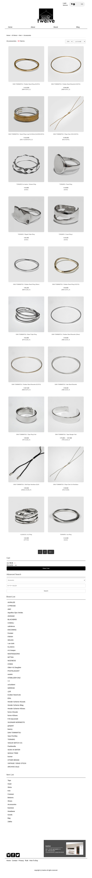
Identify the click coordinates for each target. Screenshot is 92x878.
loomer (10, 756)
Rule (26, 860)
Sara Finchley (13, 736)
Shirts (10, 787)
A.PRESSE (12, 606)
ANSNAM (11, 616)
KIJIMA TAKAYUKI (14, 695)
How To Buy (33, 860)
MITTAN (11, 657)
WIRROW (11, 688)
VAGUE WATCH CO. (15, 743)
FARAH (10, 637)
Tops (9, 780)
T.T (9, 681)
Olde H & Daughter (14, 667)
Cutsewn (11, 794)
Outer (10, 784)
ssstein (10, 674)
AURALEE (11, 602)
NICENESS (12, 661)
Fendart (10, 633)
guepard (11, 726)
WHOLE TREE (13, 753)
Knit (9, 791)
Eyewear (11, 808)
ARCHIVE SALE (13, 767)
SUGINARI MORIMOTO (16, 722)
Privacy (21, 860)
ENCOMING (12, 630)
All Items (14, 35)
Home (10, 27)
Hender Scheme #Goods (16, 702)
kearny (10, 729)
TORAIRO (11, 739)
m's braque (12, 650)
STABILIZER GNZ (14, 678)
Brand (56, 27)
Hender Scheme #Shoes (16, 708)
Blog (78, 27)
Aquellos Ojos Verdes (15, 613)
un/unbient (11, 685)
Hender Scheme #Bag (15, 705)
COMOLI (11, 623)
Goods (10, 815)
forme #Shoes (13, 715)
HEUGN (11, 640)
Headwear (11, 811)
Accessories (12, 804)
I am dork (11, 643)
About (33, 27)
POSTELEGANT (13, 671)
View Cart (46, 568)
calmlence (11, 626)
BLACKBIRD (12, 619)
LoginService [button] (65, 4)
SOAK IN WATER (14, 750)
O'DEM (10, 664)
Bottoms (11, 797)
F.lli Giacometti (13, 719)
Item (20, 35)
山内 (9, 691)
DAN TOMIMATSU (14, 732)
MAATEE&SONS (14, 654)
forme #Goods (13, 712)
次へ (50, 552)
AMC (9, 609)
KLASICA (11, 647)
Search (46, 591)
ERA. (9, 698)
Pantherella (12, 746)
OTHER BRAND (13, 760)
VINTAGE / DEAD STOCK (17, 763)
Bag (9, 818)
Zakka (10, 821)
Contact (14, 860)
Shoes (10, 801)
